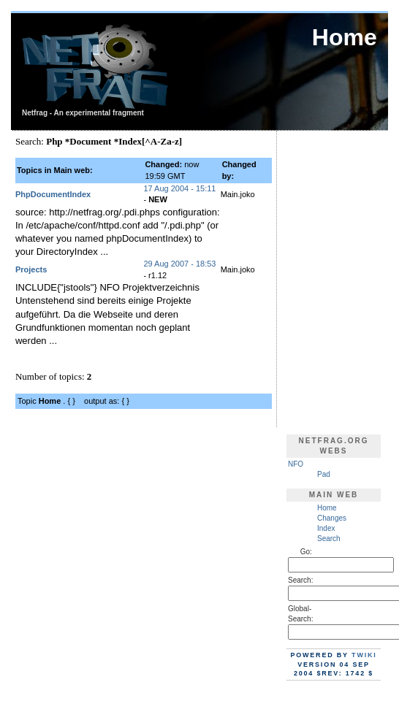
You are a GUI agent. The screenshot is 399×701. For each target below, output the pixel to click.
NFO (295, 464)
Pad (323, 474)
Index (326, 528)
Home (327, 508)
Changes (331, 518)
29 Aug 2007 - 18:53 (179, 263)
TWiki (364, 655)
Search (329, 539)
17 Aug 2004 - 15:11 (179, 188)
